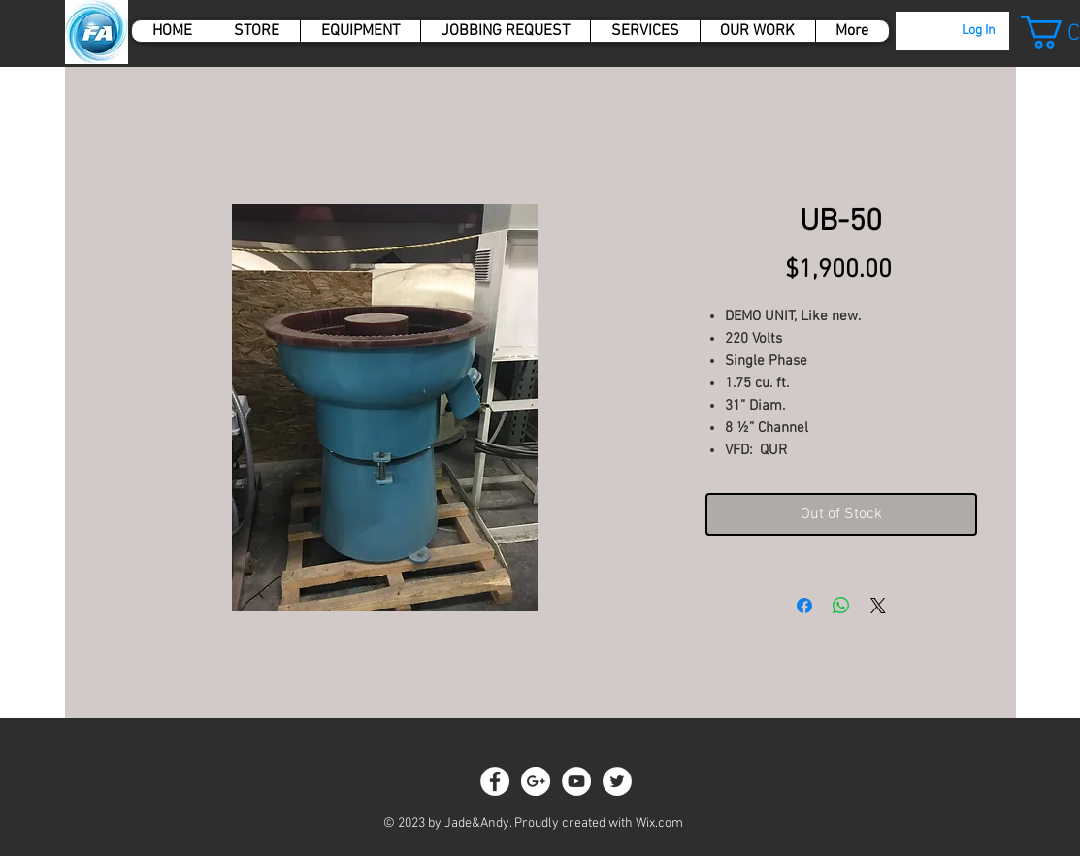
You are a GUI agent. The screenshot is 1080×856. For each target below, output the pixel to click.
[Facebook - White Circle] (494, 781)
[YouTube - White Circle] (576, 781)
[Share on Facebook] (804, 605)
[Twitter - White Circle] (617, 781)
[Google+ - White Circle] (535, 781)
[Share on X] (878, 605)
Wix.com (659, 823)
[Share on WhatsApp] (841, 605)
